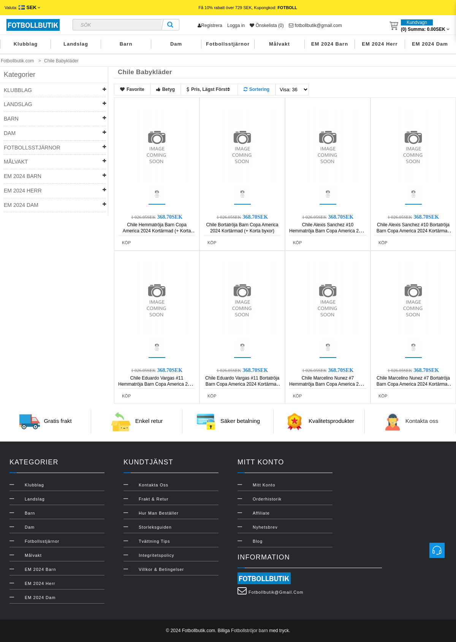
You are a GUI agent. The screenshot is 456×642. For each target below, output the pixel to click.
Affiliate (261, 513)
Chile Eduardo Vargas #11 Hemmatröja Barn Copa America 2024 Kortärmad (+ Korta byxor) (156, 384)
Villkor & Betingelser (161, 569)
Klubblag (26, 44)
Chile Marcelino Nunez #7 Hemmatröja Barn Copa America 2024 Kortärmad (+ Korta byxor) (327, 384)
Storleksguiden (155, 527)
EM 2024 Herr (379, 44)
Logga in (236, 25)
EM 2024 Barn (329, 44)
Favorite (132, 89)
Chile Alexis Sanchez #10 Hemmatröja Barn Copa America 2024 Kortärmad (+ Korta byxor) (327, 231)
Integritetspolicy (156, 555)
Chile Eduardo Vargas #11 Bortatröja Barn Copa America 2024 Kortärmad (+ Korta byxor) (242, 384)
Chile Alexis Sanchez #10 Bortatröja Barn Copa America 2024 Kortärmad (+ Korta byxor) (413, 231)
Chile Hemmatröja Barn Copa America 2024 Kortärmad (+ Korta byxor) (157, 231)
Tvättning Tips (154, 541)
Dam (176, 44)
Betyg (165, 89)
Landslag (75, 44)
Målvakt (279, 44)
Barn (126, 44)
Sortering (256, 89)
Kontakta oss (422, 421)
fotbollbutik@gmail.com (315, 25)
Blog (258, 541)
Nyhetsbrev (265, 527)
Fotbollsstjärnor (228, 44)
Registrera (210, 25)
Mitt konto (264, 485)
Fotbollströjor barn (249, 630)
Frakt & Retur (153, 499)
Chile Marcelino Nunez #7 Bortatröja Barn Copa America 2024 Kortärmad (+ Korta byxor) (413, 384)
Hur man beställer (159, 513)
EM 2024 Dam (430, 44)
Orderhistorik (267, 499)
